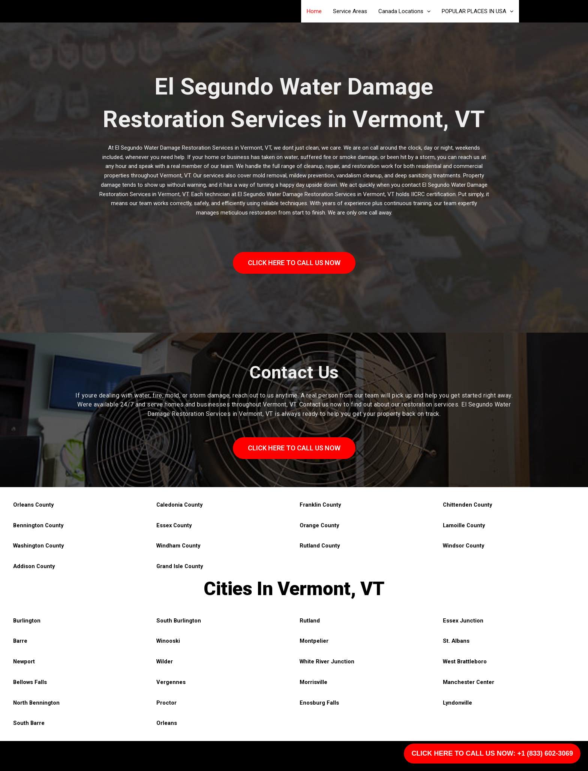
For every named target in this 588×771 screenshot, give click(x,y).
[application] (426, 11)
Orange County (320, 525)
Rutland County (320, 545)
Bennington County (38, 525)
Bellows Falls (30, 682)
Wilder (165, 661)
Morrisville (313, 682)
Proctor (166, 702)
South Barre (29, 723)
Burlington (27, 620)
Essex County (174, 525)
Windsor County (464, 545)
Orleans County (33, 504)
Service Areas (350, 11)
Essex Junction (463, 620)
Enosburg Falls (319, 702)
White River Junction (327, 661)
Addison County (34, 566)
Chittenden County (468, 504)
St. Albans (456, 641)
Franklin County (321, 504)
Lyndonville (458, 702)
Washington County (39, 545)
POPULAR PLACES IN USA (477, 11)
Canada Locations (404, 11)
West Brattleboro (465, 661)
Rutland (310, 620)
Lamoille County (464, 525)
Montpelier (314, 641)
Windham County (179, 545)
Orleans (166, 723)
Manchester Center (469, 682)
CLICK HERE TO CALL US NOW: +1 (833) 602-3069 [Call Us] (492, 753)
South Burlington (178, 620)
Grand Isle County (180, 566)
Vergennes (171, 682)
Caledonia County (180, 504)
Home (314, 11)
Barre (20, 641)
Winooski (168, 641)
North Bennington (36, 702)
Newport (24, 661)
